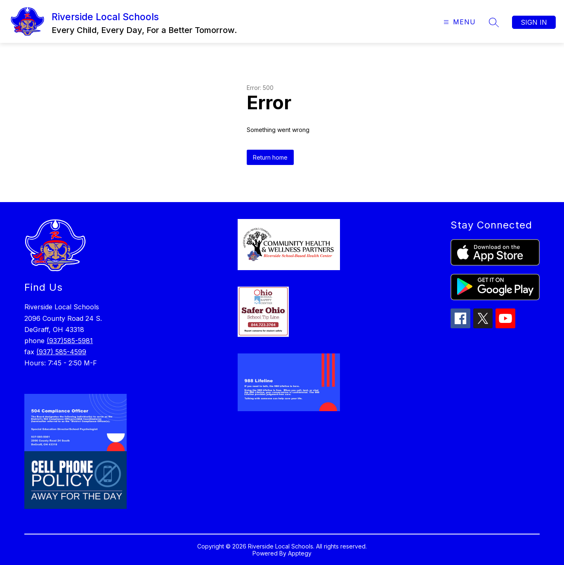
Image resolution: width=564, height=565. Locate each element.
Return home (270, 157)
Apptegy (299, 553)
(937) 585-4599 (61, 352)
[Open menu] (458, 22)
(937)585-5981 (70, 341)
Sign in (534, 22)
